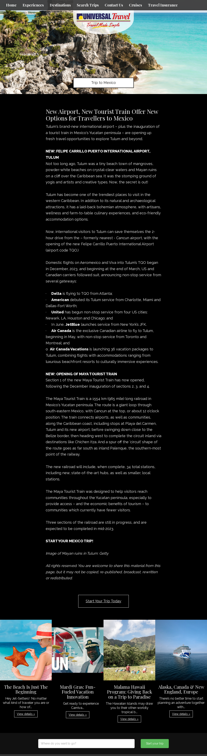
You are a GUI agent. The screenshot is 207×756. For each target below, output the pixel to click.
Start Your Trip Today (103, 601)
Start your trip (155, 743)
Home (11, 5)
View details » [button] (26, 714)
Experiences (33, 5)
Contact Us (114, 5)
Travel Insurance (163, 5)
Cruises (135, 5)
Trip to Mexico (103, 82)
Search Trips (88, 5)
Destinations (60, 5)
